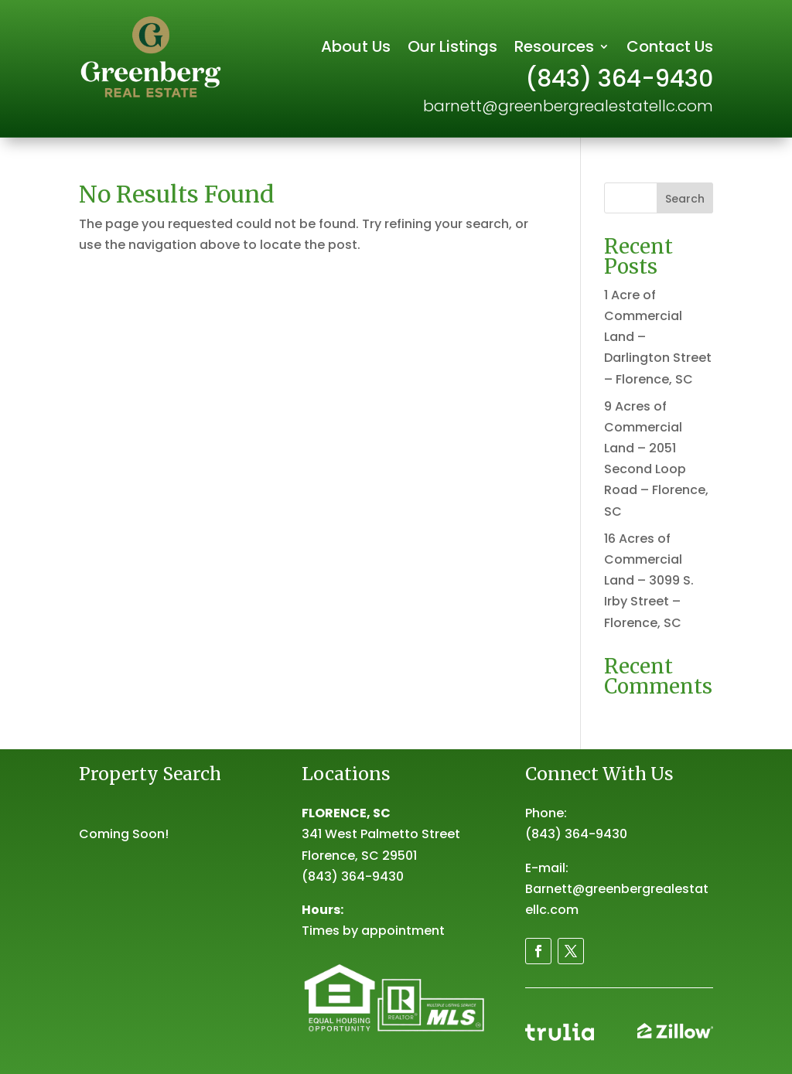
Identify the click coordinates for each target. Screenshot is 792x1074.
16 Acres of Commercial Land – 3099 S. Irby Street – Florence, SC (649, 581)
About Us (356, 49)
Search (685, 198)
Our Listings (452, 49)
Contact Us (669, 49)
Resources (554, 49)
